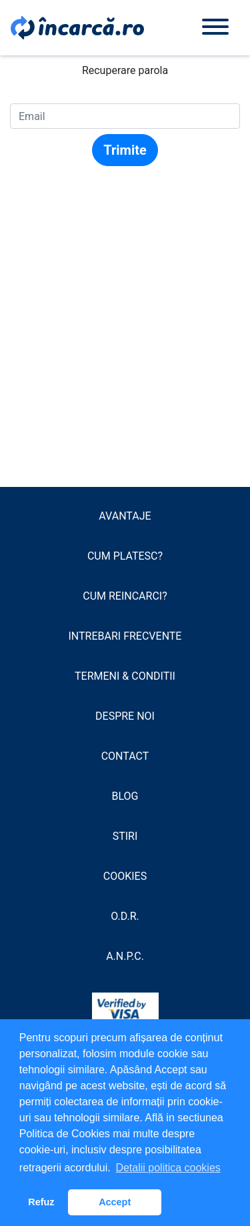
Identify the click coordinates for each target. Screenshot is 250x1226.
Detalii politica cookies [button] (167, 1167)
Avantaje (125, 516)
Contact (125, 756)
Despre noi (125, 716)
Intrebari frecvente (125, 636)
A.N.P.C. (125, 956)
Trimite (125, 150)
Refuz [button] (41, 1202)
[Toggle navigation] (215, 27)
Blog (125, 796)
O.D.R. (125, 916)
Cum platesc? (125, 556)
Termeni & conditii (125, 676)
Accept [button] (115, 1202)
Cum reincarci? (125, 596)
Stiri (125, 836)
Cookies (125, 876)
